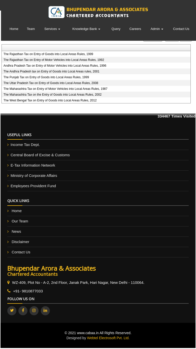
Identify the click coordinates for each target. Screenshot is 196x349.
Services (52, 29)
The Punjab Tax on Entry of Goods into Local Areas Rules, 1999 (46, 77)
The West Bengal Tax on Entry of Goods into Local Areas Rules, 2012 (50, 100)
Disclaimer (20, 242)
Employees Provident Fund (33, 186)
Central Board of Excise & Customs (40, 155)
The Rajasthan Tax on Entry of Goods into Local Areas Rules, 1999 (48, 54)
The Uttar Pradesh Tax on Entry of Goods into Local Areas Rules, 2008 (51, 83)
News (16, 231)
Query (116, 29)
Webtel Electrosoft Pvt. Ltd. (108, 338)
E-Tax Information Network (33, 165)
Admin (157, 29)
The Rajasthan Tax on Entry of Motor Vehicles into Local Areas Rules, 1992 (54, 60)
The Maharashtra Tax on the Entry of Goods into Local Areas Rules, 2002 (53, 94)
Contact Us (181, 29)
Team (31, 29)
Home (14, 29)
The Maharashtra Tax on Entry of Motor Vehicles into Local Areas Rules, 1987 (56, 89)
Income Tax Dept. (25, 144)
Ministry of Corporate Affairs (34, 175)
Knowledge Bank (86, 29)
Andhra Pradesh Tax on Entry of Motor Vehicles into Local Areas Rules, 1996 (55, 65)
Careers (135, 29)
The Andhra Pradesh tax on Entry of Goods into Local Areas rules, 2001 (52, 71)
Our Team (20, 221)
